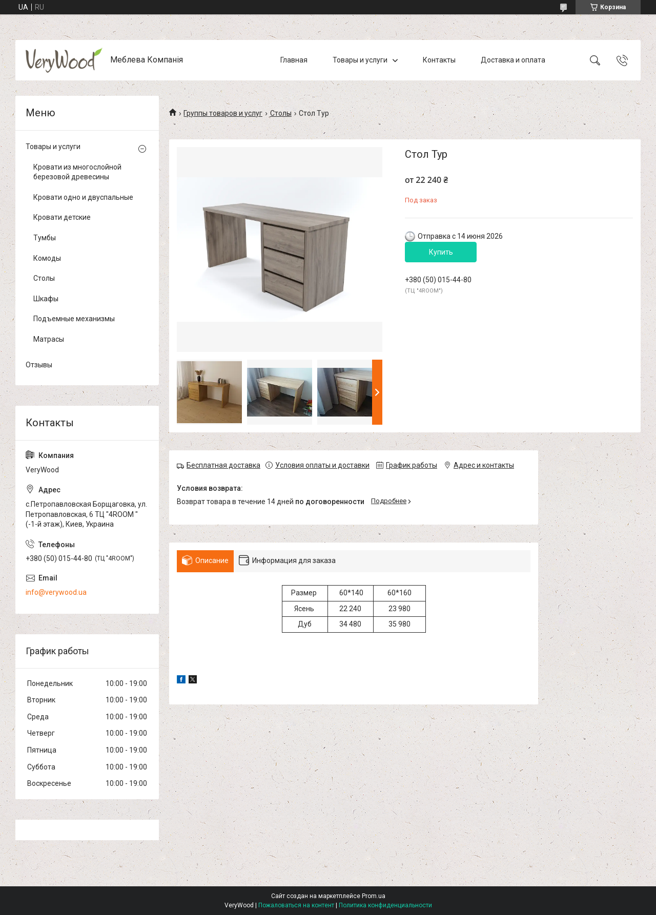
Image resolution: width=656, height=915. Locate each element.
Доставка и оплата (513, 60)
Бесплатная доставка (223, 465)
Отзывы (39, 365)
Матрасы (48, 339)
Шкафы (45, 299)
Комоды (47, 258)
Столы (281, 113)
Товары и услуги (360, 60)
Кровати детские (62, 217)
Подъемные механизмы (74, 319)
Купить (441, 252)
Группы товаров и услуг (222, 113)
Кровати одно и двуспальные (83, 197)
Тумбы (44, 238)
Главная (294, 60)
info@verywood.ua (56, 592)
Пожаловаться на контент (296, 905)
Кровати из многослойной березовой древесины (77, 172)
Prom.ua (373, 896)
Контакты (439, 60)
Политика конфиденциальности (385, 905)
